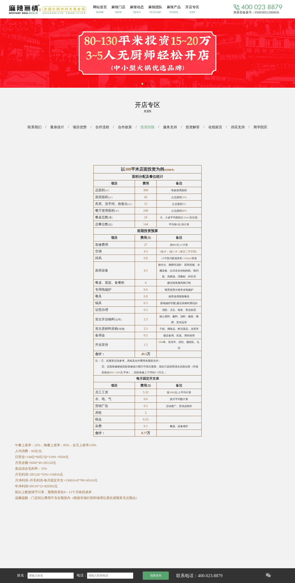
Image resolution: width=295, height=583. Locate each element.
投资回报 (147, 127)
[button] (142, 84)
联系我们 (34, 127)
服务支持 (170, 127)
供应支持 (238, 127)
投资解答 (193, 127)
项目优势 (80, 127)
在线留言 (215, 127)
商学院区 (260, 127)
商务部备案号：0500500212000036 (256, 12)
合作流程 (102, 127)
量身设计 (57, 127)
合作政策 (125, 127)
